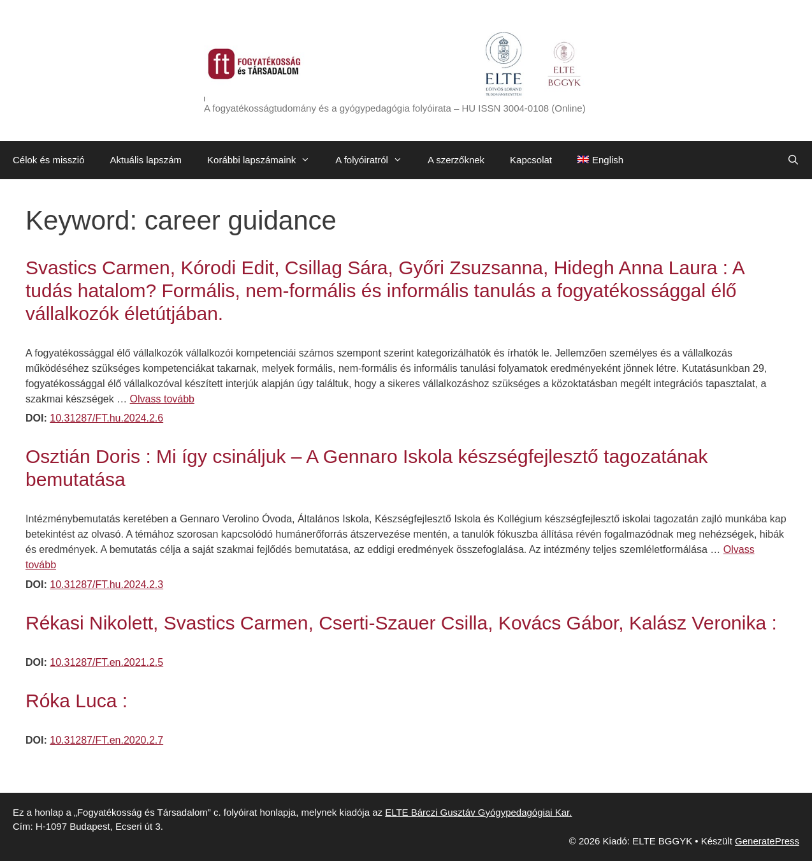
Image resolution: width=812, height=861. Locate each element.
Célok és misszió (49, 159)
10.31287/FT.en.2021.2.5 (106, 662)
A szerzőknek (456, 159)
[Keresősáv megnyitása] (793, 160)
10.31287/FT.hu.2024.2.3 (106, 584)
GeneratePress (767, 840)
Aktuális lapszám (146, 159)
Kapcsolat (531, 159)
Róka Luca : (76, 700)
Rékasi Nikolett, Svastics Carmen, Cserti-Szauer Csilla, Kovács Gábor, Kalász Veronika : (401, 622)
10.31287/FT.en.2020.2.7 (106, 740)
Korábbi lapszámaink (265, 160)
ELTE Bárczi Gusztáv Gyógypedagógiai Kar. (478, 812)
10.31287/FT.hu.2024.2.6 (106, 418)
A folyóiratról (375, 160)
